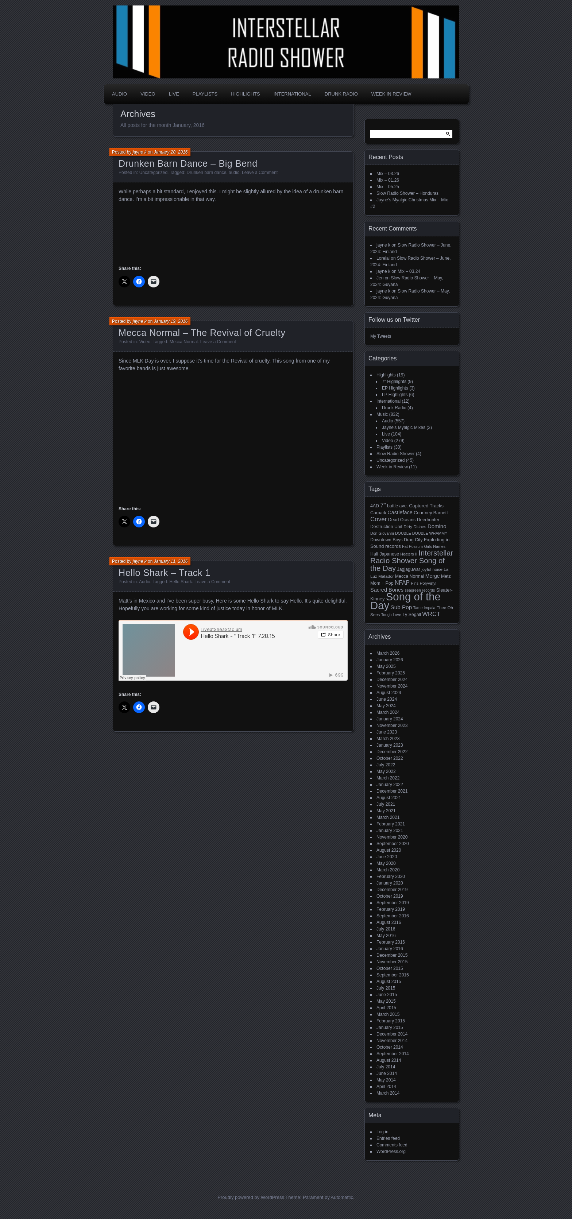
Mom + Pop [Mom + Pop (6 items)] (382, 583)
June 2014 (386, 1073)
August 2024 (388, 692)
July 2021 (385, 804)
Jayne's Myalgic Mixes (403, 427)
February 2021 (390, 824)
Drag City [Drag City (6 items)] (413, 539)
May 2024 (386, 705)
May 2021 (386, 810)
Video (147, 94)
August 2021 (388, 797)
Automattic (342, 1197)
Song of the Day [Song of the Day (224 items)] (405, 601)
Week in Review (391, 94)
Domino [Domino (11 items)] (437, 526)
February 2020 (390, 876)
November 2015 (391, 961)
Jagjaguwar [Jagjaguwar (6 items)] (408, 569)
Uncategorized (390, 460)
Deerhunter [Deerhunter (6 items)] (428, 519)
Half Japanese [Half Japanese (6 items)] (384, 554)
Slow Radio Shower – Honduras (407, 193)
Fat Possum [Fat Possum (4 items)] (412, 546)
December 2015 (391, 955)
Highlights (245, 94)
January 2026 (389, 659)
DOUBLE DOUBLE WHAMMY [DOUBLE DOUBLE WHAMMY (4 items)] (421, 533)
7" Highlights (394, 381)
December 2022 (391, 751)
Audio (119, 94)
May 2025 (386, 666)
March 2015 (387, 1014)
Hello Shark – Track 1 (164, 573)
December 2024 (391, 679)
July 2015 (385, 988)
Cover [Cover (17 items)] (378, 519)
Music (382, 414)
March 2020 (387, 869)
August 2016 (388, 922)
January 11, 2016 (171, 561)
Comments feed (391, 1145)
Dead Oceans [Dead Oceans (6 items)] (402, 519)
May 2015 (386, 1001)
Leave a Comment (260, 172)
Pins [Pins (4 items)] (414, 583)
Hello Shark (180, 581)
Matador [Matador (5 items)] (386, 576)
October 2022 (389, 758)
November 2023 (391, 725)
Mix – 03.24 (409, 271)
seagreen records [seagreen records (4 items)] (420, 590)
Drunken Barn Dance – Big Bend (188, 163)
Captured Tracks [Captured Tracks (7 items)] (426, 505)
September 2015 (392, 975)
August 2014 (388, 1060)
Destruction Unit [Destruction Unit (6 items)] (386, 526)
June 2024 (386, 699)
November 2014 (391, 1040)
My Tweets (380, 336)
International (292, 94)
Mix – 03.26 (387, 173)
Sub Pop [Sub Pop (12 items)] (401, 607)
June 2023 (386, 732)
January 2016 (389, 948)
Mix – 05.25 (387, 186)
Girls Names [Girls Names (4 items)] (435, 546)
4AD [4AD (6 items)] (374, 505)
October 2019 (389, 896)
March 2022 (387, 778)
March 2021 (387, 817)
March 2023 (387, 738)
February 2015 (390, 1020)
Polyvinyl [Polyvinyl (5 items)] (428, 583)
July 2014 (385, 1066)
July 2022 (385, 764)
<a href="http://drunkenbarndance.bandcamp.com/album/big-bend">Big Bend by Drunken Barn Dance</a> (233, 233)
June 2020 (386, 856)
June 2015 (386, 994)
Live (174, 94)
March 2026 (387, 653)
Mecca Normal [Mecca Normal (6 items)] (409, 576)
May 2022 (386, 771)
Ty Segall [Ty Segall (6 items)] (411, 614)
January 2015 (389, 1027)
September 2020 (392, 843)
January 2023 (389, 745)
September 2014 (392, 1053)
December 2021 (391, 791)
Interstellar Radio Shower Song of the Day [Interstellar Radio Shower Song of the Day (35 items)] (411, 560)
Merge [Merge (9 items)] (432, 576)
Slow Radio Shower (395, 453)
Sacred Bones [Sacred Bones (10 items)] (386, 590)
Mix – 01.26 (387, 180)
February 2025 (390, 673)
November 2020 (391, 837)
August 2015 (388, 981)
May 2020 (386, 863)
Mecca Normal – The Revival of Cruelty (202, 333)
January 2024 (389, 718)
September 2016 (392, 915)
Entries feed (388, 1138)
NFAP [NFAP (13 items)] (402, 583)
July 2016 (385, 929)
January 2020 (389, 883)
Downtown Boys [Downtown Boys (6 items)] (386, 539)
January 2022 (389, 784)
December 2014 (391, 1034)
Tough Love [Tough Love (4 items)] (391, 614)
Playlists (205, 94)
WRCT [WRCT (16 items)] (431, 614)
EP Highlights (395, 388)
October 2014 (389, 1047)
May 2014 (386, 1080)
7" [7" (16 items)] (383, 505)
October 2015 (389, 968)
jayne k (140, 152)
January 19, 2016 (171, 321)
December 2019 (391, 889)
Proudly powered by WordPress (250, 1197)
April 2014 (386, 1086)
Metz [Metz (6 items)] (446, 576)
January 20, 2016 (171, 152)
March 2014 (387, 1093)
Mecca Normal (184, 341)
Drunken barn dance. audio (213, 172)
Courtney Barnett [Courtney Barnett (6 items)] (431, 512)
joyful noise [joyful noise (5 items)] (431, 569)
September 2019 (392, 902)
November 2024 (391, 686)
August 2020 (388, 850)
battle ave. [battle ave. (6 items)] (397, 505)
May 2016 (386, 935)
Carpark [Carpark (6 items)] (378, 512)
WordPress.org (391, 1151)
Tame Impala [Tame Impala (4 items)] (424, 607)
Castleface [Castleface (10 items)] (400, 512)
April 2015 (386, 1007)
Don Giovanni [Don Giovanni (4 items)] (382, 533)
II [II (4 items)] (416, 554)
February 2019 (390, 909)
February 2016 (390, 942)
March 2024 (387, 712)
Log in (382, 1131)
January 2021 (389, 830)
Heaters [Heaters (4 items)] (407, 554)
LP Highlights (395, 394)
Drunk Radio (341, 94)
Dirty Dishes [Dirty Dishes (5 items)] (414, 527)
